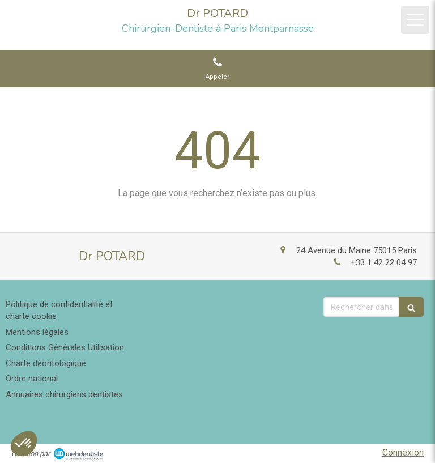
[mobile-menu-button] (415, 20)
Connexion (403, 452)
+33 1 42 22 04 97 (384, 262)
